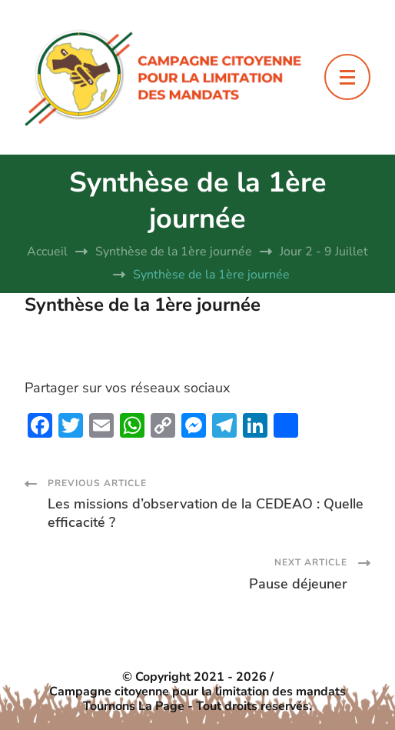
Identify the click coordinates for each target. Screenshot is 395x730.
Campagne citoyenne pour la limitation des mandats (197, 692)
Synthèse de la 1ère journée (143, 304)
